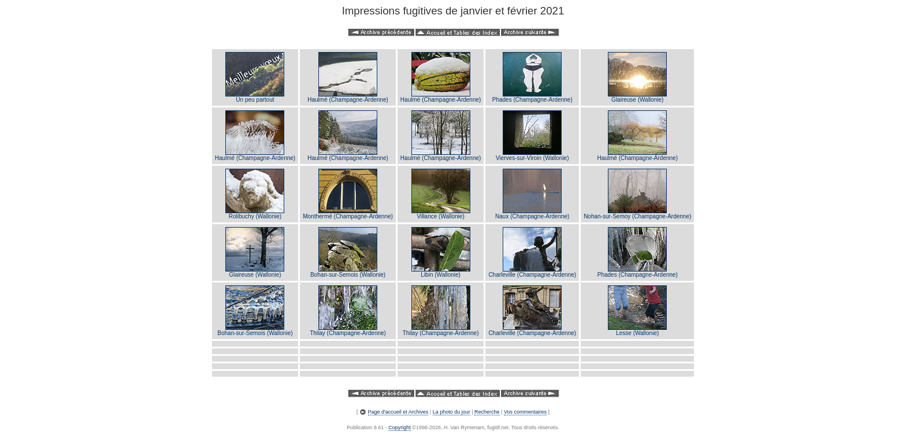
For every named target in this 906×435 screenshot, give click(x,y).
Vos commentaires (525, 412)
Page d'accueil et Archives (398, 412)
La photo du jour (451, 412)
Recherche (487, 412)
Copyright (399, 427)
